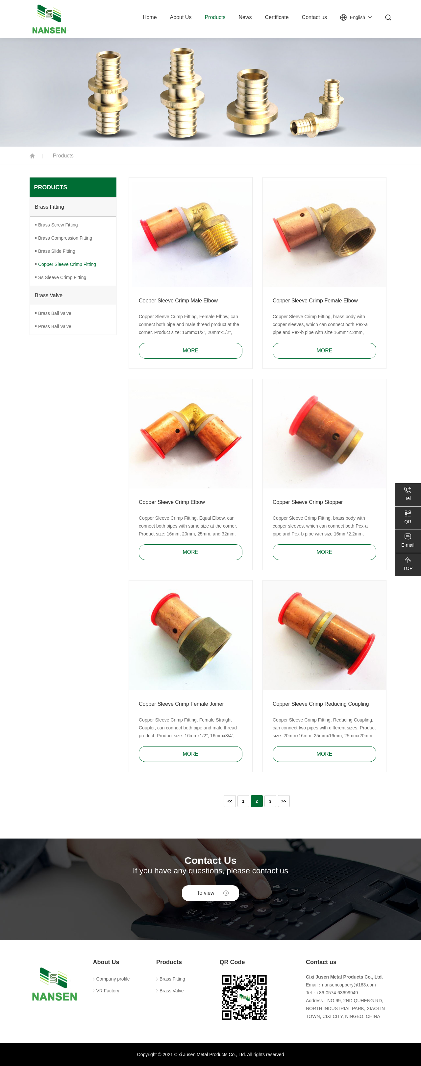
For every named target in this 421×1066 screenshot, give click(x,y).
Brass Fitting (49, 207)
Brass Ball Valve (54, 313)
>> (284, 801)
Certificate (277, 17)
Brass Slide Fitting (56, 251)
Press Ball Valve (54, 326)
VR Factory (107, 990)
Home (150, 17)
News (245, 17)
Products (215, 17)
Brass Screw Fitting (58, 224)
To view (205, 893)
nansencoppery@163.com (349, 984)
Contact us (314, 17)
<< (229, 801)
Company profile (113, 979)
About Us (181, 17)
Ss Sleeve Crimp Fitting (62, 277)
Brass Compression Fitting (65, 238)
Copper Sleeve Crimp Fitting (67, 264)
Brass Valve (48, 295)
